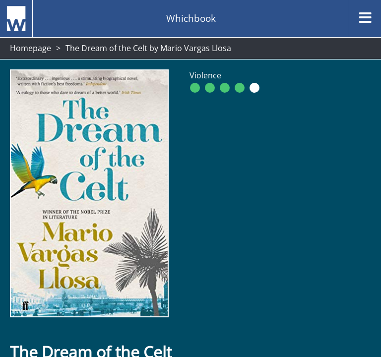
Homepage (30, 48)
